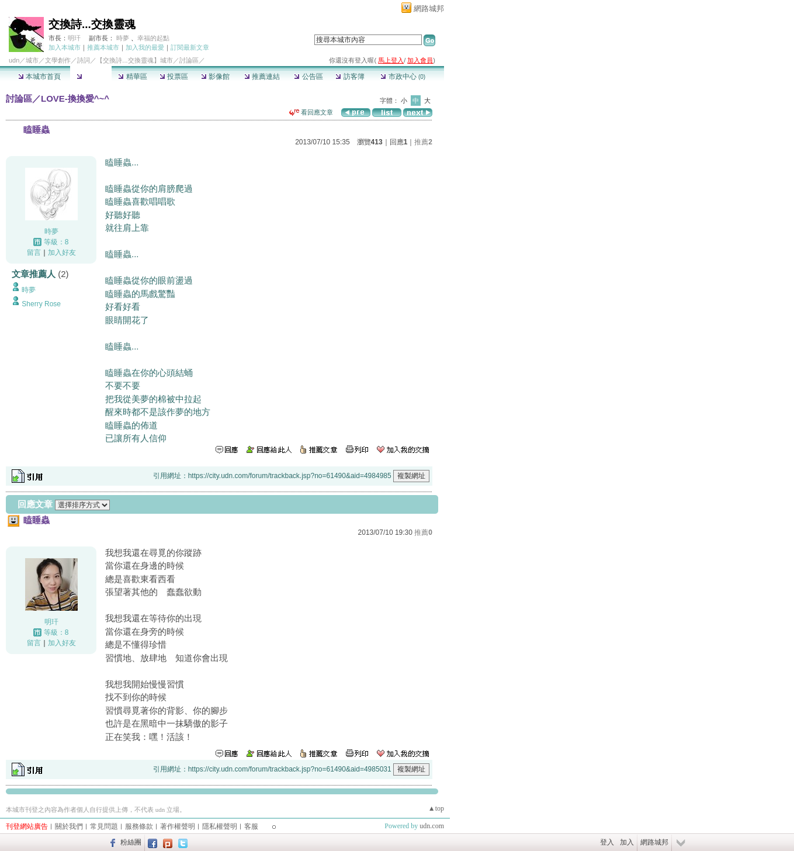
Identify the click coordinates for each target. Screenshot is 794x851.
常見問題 (104, 826)
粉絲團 (130, 842)
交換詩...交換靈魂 (92, 24)
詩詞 (83, 60)
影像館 (215, 76)
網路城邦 (429, 8)
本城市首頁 (39, 76)
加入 (627, 842)
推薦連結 (262, 76)
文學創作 (58, 60)
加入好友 (62, 252)
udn (14, 60)
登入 (607, 842)
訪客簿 (349, 76)
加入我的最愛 (145, 47)
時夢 (122, 37)
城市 (32, 60)
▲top (436, 808)
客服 (251, 826)
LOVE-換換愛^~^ (75, 98)
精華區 (132, 76)
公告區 (308, 76)
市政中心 (402, 76)
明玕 (74, 37)
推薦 (423, 142)
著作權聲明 (177, 826)
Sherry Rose (41, 304)
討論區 (91, 76)
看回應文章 (311, 112)
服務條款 (139, 826)
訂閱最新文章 (190, 47)
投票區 (174, 76)
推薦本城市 (103, 47)
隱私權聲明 (219, 826)
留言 (34, 252)
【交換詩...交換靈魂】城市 (134, 60)
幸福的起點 (153, 37)
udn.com (431, 826)
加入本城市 (64, 47)
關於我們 (69, 826)
